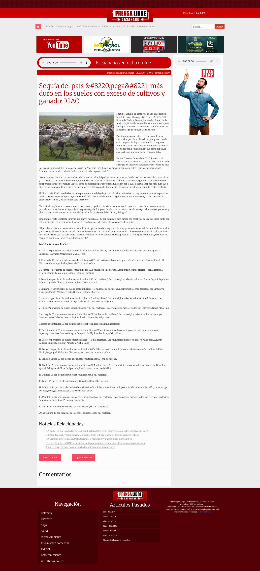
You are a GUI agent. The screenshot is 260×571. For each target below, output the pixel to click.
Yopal (70, 26)
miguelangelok (115, 72)
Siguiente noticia (83, 457)
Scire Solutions (204, 512)
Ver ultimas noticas (52, 561)
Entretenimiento (145, 26)
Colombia (50, 26)
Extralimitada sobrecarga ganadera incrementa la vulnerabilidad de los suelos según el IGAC (92, 435)
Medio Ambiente (91, 26)
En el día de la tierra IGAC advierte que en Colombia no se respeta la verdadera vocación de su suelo (95, 443)
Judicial (131, 26)
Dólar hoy (188, 13)
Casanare (61, 26)
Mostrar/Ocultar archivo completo (116, 540)
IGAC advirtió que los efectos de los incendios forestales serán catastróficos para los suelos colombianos (97, 431)
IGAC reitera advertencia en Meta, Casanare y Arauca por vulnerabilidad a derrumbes (89, 439)
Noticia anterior (50, 457)
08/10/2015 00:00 (144, 72)
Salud (78, 26)
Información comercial (113, 26)
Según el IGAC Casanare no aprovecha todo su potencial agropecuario (80, 447)
